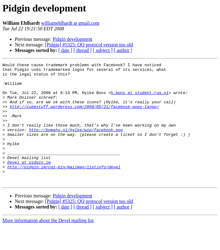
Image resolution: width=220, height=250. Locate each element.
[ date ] (65, 50)
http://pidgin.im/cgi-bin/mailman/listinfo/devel (64, 188)
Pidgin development (72, 39)
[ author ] (123, 50)
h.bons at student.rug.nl (139, 99)
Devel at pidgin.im (29, 182)
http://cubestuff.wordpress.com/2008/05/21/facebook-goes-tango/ (84, 116)
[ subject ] (103, 50)
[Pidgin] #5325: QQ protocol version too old (89, 44)
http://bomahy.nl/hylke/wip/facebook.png (76, 143)
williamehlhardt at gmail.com (70, 23)
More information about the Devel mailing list (48, 244)
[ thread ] (82, 50)
